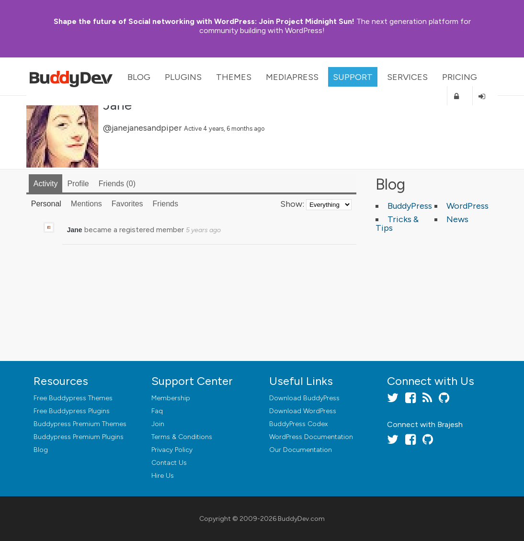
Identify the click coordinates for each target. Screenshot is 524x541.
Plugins (183, 77)
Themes (233, 77)
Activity (46, 184)
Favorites (127, 204)
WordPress (467, 206)
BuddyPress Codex (298, 424)
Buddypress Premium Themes (80, 424)
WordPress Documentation (311, 437)
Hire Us (162, 476)
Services (407, 77)
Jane (74, 230)
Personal (46, 204)
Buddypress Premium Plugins (79, 437)
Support (353, 77)
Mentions (86, 204)
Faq (157, 411)
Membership (170, 398)
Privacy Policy (172, 450)
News (457, 219)
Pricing (459, 77)
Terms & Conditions (181, 437)
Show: (292, 204)
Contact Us (169, 463)
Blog (138, 77)
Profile (78, 184)
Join (157, 424)
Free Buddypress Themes (73, 398)
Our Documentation (300, 450)
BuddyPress (409, 206)
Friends (117, 184)
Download (304, 398)
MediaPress (292, 77)
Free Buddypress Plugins (72, 411)
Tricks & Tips (397, 223)
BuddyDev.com (301, 519)
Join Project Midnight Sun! (204, 21)
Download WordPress (302, 411)
